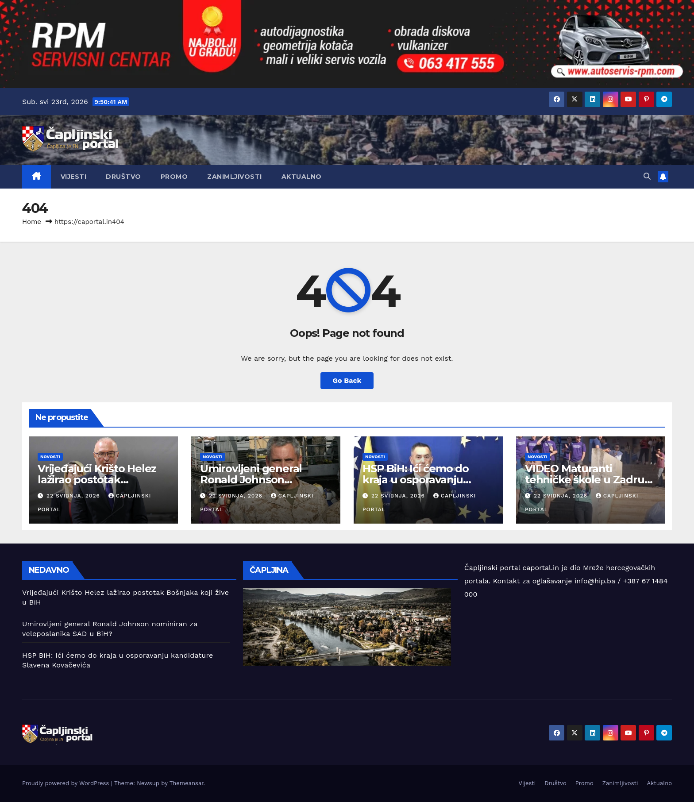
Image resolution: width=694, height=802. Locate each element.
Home (31, 222)
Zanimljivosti (234, 177)
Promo (174, 177)
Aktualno (301, 177)
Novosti (50, 456)
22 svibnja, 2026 (74, 496)
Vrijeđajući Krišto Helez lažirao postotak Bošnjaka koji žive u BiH (98, 479)
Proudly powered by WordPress (66, 783)
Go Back (347, 380)
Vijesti (74, 177)
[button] (647, 176)
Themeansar (187, 783)
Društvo (123, 177)
